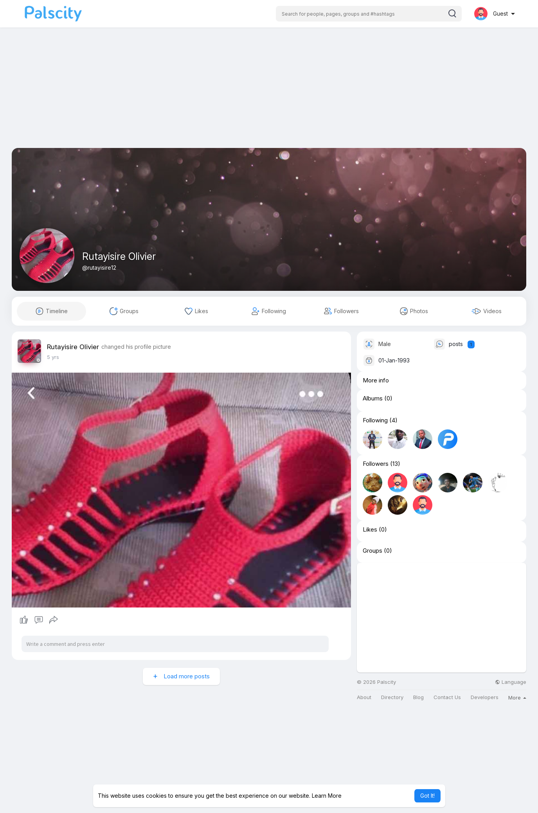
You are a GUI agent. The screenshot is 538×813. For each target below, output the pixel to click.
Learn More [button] (327, 795)
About (364, 697)
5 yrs (53, 357)
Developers (484, 697)
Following (375, 420)
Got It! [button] (427, 795)
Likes (370, 529)
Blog (418, 697)
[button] (369, 14)
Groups (372, 551)
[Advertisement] (269, 93)
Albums (373, 398)
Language (510, 682)
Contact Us (447, 697)
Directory (392, 697)
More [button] (517, 697)
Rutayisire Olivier (119, 256)
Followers (376, 464)
